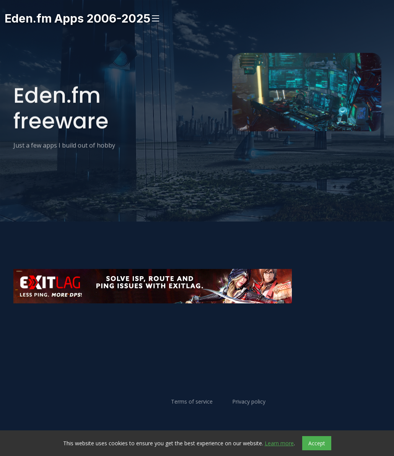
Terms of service (192, 401)
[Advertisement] (197, 326)
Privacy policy (248, 401)
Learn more (279, 443)
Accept (316, 443)
